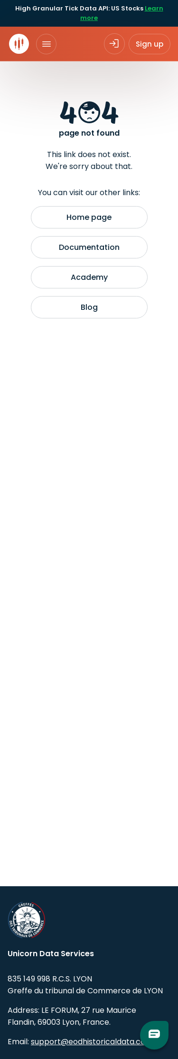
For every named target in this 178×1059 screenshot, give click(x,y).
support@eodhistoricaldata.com (92, 1041)
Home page (89, 217)
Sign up (149, 44)
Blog (89, 307)
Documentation (89, 247)
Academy (89, 277)
